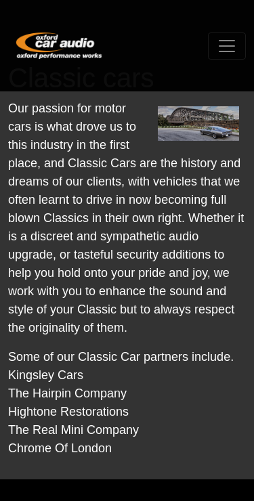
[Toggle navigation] (227, 46)
